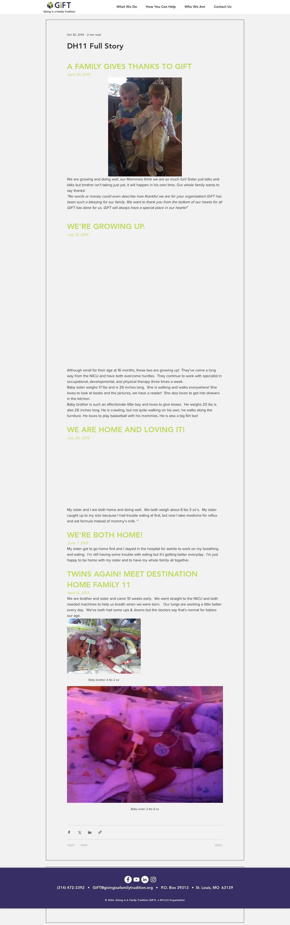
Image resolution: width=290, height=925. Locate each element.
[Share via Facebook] (69, 832)
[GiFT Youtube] (136, 879)
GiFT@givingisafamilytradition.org (123, 887)
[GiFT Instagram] (153, 879)
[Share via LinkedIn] (90, 832)
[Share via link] (100, 832)
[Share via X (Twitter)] (79, 832)
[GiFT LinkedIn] (145, 879)
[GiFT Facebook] (128, 879)
